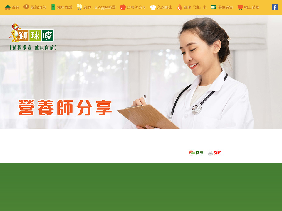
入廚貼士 (164, 7)
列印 (215, 152)
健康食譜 (64, 7)
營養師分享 (136, 7)
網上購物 (251, 7)
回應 (196, 152)
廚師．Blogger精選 (99, 7)
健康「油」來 (195, 7)
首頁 (15, 7)
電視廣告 (225, 7)
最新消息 (38, 7)
